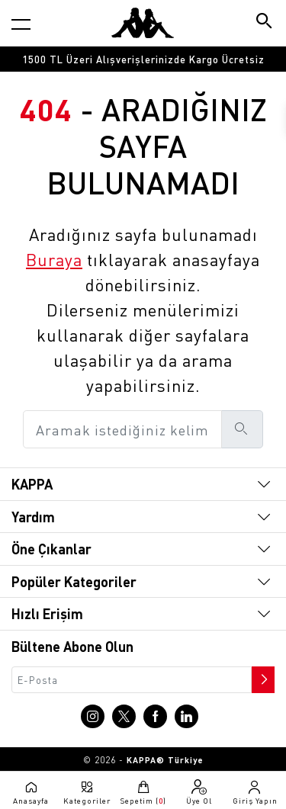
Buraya (54, 259)
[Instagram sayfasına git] (92, 716)
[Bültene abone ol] (262, 675)
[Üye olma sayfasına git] (199, 792)
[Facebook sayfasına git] (155, 716)
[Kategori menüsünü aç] (21, 24)
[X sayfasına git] (124, 716)
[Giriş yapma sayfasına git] (255, 792)
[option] (143, 59)
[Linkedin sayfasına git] (186, 716)
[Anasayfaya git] (142, 23)
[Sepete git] (143, 792)
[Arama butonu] (265, 22)
